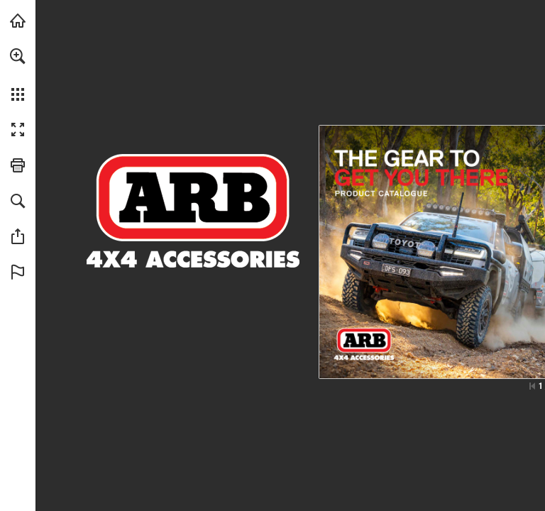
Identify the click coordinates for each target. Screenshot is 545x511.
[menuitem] (17, 74)
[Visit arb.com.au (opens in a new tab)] (17, 20)
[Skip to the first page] (532, 386)
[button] (17, 56)
